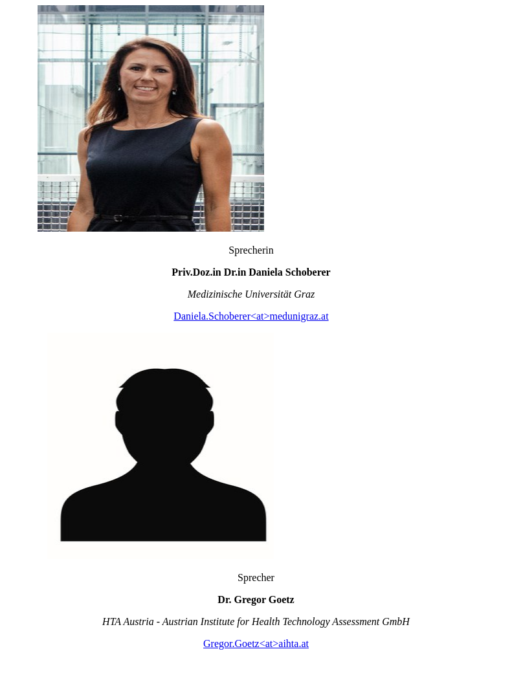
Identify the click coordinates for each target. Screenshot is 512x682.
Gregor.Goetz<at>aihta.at (256, 643)
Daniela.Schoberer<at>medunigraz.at (250, 316)
